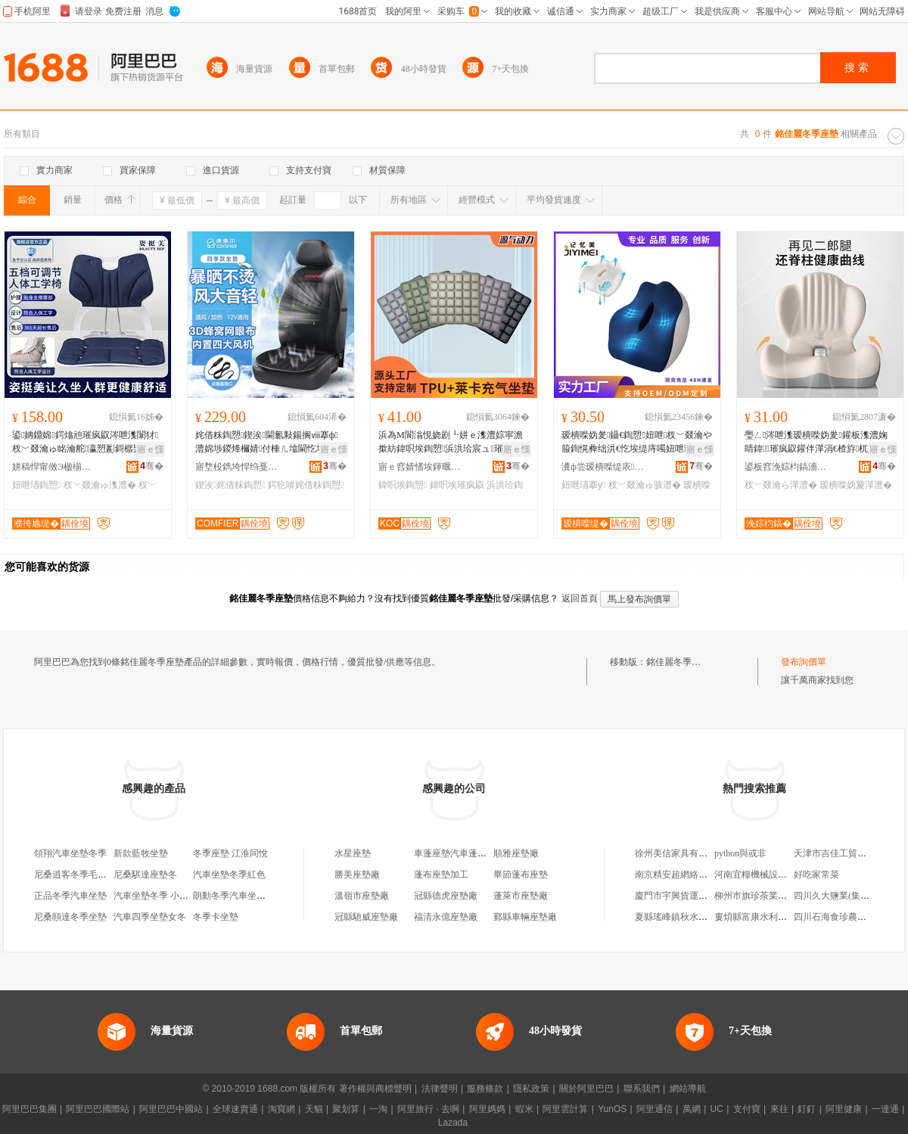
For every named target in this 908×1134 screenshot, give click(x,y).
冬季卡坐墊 (215, 917)
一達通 (885, 1109)
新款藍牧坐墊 (141, 853)
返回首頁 (579, 598)
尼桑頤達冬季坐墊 (70, 917)
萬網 (692, 1109)
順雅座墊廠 (516, 853)
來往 (779, 1109)
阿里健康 (844, 1109)
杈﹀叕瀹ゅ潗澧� (100, 485)
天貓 (314, 1109)
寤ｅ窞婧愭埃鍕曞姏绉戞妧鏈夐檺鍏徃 (420, 466)
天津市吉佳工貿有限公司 (844, 853)
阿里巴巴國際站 (97, 1109)
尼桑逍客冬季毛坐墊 (75, 874)
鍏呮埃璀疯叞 (457, 485)
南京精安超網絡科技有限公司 (694, 874)
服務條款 (485, 1088)
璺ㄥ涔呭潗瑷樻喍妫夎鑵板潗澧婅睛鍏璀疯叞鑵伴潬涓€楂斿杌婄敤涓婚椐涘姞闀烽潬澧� (820, 442)
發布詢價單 (803, 662)
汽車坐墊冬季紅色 (229, 874)
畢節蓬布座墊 (520, 874)
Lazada (453, 1122)
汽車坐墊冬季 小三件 (155, 895)
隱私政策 (531, 1088)
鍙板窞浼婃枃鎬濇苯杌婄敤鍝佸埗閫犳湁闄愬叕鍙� (786, 466)
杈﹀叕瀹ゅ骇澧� (644, 485)
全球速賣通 (235, 1109)
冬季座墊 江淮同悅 (230, 853)
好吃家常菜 (816, 874)
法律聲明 (439, 1088)
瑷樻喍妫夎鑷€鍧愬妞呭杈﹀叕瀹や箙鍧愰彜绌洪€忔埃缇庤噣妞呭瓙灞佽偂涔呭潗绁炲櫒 (636, 442)
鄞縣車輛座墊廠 (525, 917)
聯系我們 (641, 1088)
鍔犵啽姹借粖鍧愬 (306, 485)
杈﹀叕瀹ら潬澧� (781, 485)
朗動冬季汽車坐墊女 (234, 895)
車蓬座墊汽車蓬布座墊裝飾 (468, 853)
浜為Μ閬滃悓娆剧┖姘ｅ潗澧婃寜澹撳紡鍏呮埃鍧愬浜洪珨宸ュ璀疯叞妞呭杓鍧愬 (450, 442)
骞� (151, 466)
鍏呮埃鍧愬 (402, 485)
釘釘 (807, 1109)
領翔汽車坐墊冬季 (70, 853)
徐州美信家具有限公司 (680, 853)
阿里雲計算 (565, 1109)
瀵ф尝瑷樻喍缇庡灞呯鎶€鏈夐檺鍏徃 (603, 466)
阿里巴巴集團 (29, 1109)
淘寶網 (281, 1109)
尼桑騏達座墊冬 (145, 874)
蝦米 (524, 1109)
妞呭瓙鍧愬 (36, 485)
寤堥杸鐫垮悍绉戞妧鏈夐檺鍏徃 (236, 466)
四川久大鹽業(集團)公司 (842, 895)
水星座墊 (352, 853)
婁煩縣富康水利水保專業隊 (768, 917)
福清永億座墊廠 (445, 917)
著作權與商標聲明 (375, 1088)
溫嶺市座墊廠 (361, 895)
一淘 (378, 1109)
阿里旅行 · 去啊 (428, 1109)
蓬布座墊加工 (441, 874)
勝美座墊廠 (357, 874)
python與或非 (740, 853)
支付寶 (746, 1109)
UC (717, 1109)
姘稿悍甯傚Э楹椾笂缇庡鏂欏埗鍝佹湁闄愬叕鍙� (53, 466)
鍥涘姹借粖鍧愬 (230, 485)
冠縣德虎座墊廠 (445, 895)
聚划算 (345, 1109)
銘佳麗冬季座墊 (678, 662)
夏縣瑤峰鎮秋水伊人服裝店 (689, 917)
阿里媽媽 (487, 1109)
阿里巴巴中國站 (171, 1109)
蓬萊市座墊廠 (520, 895)
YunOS (612, 1109)
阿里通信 (654, 1109)
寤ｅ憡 (150, 449)
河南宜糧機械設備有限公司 (768, 874)
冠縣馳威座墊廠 (366, 917)
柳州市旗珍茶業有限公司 (764, 895)
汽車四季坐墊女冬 (150, 917)
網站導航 (688, 1088)
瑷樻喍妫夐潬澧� (855, 485)
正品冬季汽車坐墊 (70, 895)
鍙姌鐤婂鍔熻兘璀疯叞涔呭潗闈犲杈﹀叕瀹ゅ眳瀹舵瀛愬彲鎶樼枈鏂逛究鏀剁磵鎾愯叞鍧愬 (86, 442)
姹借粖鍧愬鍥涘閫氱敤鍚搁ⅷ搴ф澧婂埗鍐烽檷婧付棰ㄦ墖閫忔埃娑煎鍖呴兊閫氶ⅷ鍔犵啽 (269, 442)
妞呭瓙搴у (583, 485)
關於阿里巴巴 (586, 1088)
